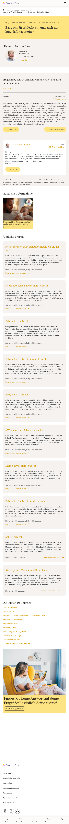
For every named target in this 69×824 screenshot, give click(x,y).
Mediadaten (7, 783)
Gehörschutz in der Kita (14, 619)
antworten (14, 169)
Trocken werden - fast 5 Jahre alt (17, 644)
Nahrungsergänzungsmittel (15, 631)
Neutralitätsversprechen (12, 778)
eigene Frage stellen (56, 129)
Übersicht (9, 88)
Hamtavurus (10, 611)
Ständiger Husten (12, 627)
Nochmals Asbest (11, 623)
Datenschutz (7, 793)
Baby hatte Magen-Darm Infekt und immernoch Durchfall (26, 615)
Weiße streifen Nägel (13, 636)
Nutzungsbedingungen (11, 788)
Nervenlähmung (11, 607)
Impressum (7, 773)
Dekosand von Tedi (12, 640)
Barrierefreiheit (8, 803)
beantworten (12, 129)
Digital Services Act (10, 798)
